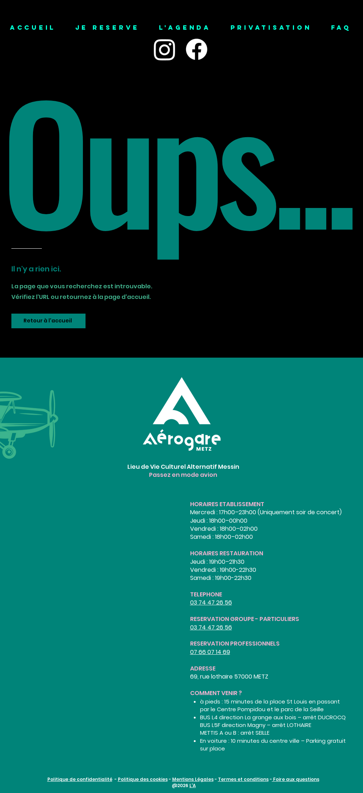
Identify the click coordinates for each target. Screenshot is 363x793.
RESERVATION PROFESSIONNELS (235, 643)
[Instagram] (164, 49)
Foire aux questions (295, 779)
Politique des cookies (143, 779)
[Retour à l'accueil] (48, 321)
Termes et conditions (243, 779)
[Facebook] (196, 49)
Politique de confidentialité (79, 779)
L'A (192, 785)
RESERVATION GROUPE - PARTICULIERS (244, 619)
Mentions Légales (193, 779)
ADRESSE (202, 668)
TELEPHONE (206, 594)
